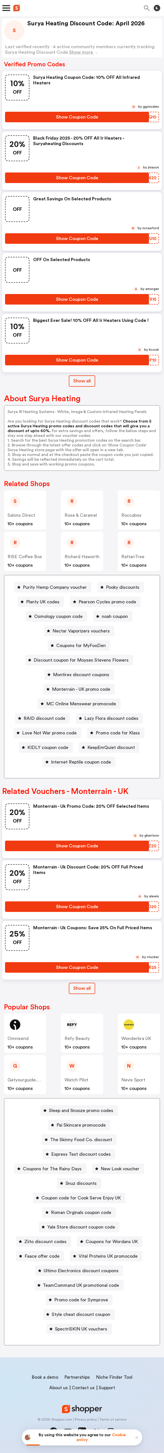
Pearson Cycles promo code (107, 602)
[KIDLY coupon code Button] (46, 747)
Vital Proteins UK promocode (108, 1256)
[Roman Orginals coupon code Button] (79, 1212)
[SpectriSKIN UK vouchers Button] (79, 1329)
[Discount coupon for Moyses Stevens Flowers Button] (79, 660)
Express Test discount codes (81, 1154)
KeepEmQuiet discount (111, 747)
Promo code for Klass (118, 733)
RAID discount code (44, 718)
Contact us (83, 1387)
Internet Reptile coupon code (81, 762)
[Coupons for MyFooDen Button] (79, 645)
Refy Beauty (77, 1038)
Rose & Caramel (81, 515)
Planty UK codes (43, 602)
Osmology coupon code (58, 616)
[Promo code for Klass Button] (115, 733)
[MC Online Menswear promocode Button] (79, 704)
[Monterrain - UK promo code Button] (79, 689)
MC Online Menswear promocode (81, 704)
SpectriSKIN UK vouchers (81, 1329)
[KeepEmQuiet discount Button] (109, 747)
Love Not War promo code (49, 733)
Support (107, 1387)
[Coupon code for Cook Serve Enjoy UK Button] (79, 1198)
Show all (82, 988)
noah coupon (115, 616)
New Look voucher (120, 1169)
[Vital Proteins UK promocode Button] (106, 1256)
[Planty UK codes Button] (41, 602)
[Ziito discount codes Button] (43, 1241)
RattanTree (132, 556)
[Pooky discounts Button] (120, 587)
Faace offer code (42, 1256)
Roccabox (131, 515)
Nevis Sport (133, 1080)
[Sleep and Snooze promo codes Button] (79, 1110)
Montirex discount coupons (81, 674)
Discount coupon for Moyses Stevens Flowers (81, 660)
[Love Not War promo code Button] (47, 733)
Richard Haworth (82, 556)
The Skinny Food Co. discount (81, 1139)
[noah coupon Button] (112, 616)
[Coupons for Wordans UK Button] (109, 1241)
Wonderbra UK (136, 1038)
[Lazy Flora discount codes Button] (109, 718)
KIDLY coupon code (47, 747)
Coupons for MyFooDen (81, 645)
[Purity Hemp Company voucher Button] (52, 587)
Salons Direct (21, 515)
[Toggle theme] (157, 8)
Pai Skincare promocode (81, 1125)
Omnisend (18, 1038)
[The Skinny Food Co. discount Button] (79, 1139)
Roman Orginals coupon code (81, 1212)
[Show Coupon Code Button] (77, 117)
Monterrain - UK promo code (81, 689)
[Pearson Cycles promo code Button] (105, 602)
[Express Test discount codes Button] (79, 1154)
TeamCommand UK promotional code (81, 1285)
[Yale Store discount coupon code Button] (79, 1227)
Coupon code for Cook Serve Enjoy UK (81, 1198)
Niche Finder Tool (114, 1377)
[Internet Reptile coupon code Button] (79, 762)
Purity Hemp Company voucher (55, 587)
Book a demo (45, 1377)
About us (58, 1387)
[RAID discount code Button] (42, 718)
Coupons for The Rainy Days (52, 1169)
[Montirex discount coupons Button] (79, 674)
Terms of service (113, 1419)
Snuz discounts (81, 1183)
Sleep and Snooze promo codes (81, 1110)
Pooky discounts (122, 587)
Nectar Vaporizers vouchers (81, 631)
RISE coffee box (25, 556)
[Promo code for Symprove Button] (79, 1300)
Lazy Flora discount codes (111, 718)
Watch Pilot (76, 1080)
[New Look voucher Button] (118, 1169)
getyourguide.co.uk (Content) (39, 1080)
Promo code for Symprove (81, 1300)
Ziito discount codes (45, 1241)
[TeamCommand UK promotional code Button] (79, 1285)
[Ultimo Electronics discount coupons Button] (79, 1270)
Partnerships (77, 1377)
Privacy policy (86, 1419)
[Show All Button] (82, 988)
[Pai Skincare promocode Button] (79, 1125)
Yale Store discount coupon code (81, 1227)
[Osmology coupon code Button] (56, 616)
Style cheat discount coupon (81, 1314)
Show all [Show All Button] (82, 381)
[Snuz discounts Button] (79, 1183)
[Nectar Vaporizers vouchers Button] (79, 631)
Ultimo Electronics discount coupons (81, 1270)
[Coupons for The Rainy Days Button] (50, 1169)
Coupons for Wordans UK (112, 1241)
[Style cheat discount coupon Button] (79, 1314)
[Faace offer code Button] (40, 1256)
